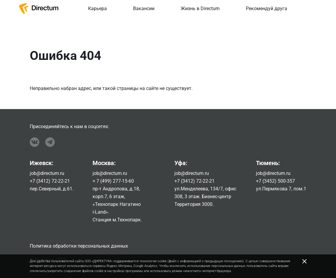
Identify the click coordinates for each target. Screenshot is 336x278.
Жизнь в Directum (200, 8)
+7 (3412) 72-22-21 (50, 181)
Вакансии (143, 8)
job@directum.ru (47, 173)
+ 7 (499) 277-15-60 (113, 181)
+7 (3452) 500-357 (275, 181)
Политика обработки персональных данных (79, 246)
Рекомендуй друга (266, 8)
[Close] (304, 261)
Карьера (97, 8)
